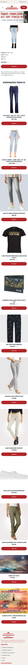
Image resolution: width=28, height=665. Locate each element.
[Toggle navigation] (2, 7)
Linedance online (6, 655)
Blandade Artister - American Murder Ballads (14, 615)
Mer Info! (14, 66)
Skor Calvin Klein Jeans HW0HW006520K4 (14, 490)
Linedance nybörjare (7, 650)
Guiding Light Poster (14, 575)
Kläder (8, 52)
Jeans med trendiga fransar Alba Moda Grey (14, 213)
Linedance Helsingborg (7, 647)
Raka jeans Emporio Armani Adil (14, 344)
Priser (23, 7)
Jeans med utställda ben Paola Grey (14, 396)
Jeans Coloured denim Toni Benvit (14, 448)
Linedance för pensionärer (8, 652)
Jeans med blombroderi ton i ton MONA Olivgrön (14, 542)
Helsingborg (4, 1)
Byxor (11, 52)
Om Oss (4, 658)
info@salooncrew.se (23, 1)
